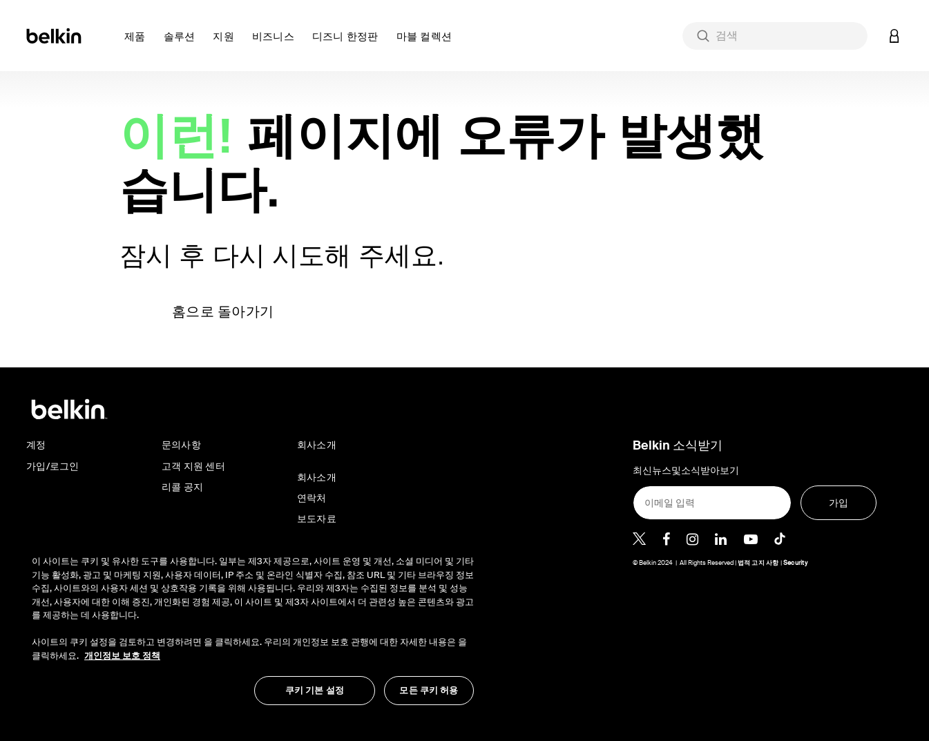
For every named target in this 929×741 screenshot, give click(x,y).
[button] (138, 44)
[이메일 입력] (712, 502)
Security (795, 563)
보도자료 (316, 518)
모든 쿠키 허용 (428, 690)
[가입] (839, 502)
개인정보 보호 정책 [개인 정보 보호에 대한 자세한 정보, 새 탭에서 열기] (122, 656)
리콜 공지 (182, 487)
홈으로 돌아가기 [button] (223, 311)
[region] (253, 623)
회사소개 (316, 477)
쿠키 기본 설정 (314, 690)
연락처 (312, 498)
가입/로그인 (52, 466)
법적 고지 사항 (759, 563)
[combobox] (775, 36)
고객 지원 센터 (193, 466)
